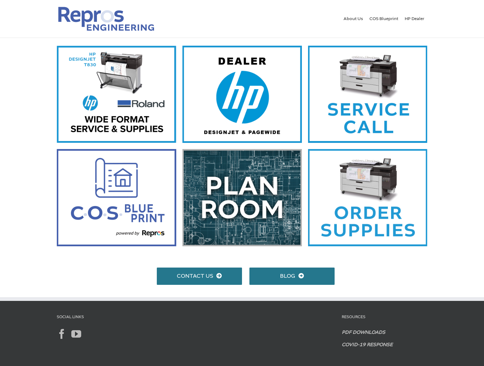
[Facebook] (62, 334)
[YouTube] (76, 334)
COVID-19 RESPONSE (367, 345)
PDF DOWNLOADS (363, 332)
